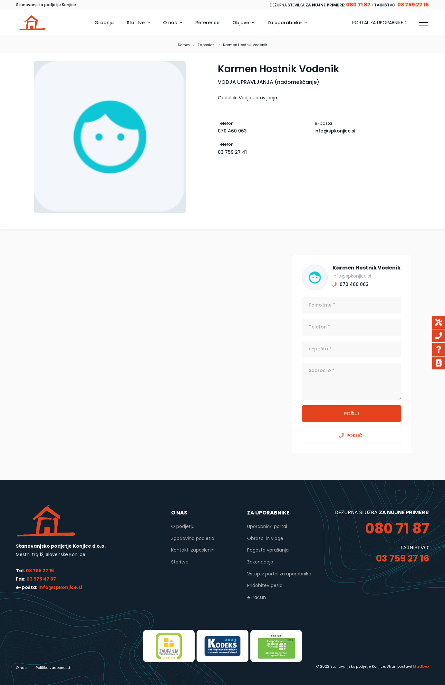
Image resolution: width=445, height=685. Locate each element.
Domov (184, 44)
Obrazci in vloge (265, 538)
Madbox (421, 666)
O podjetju (183, 526)
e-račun (256, 597)
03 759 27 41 (232, 152)
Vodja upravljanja (258, 97)
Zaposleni (207, 44)
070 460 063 (232, 131)
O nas (21, 667)
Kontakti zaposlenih (193, 550)
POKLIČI (351, 435)
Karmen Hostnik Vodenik (367, 267)
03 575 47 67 (41, 579)
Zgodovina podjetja (192, 538)
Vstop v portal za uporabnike (279, 574)
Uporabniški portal (267, 526)
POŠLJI (351, 413)
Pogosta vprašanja (268, 550)
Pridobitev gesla (265, 585)
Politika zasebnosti (53, 667)
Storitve (180, 562)
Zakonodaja (260, 562)
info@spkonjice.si (59, 587)
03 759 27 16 (40, 570)
